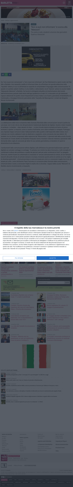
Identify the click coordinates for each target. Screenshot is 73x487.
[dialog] (36, 243)
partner (16, 230)
